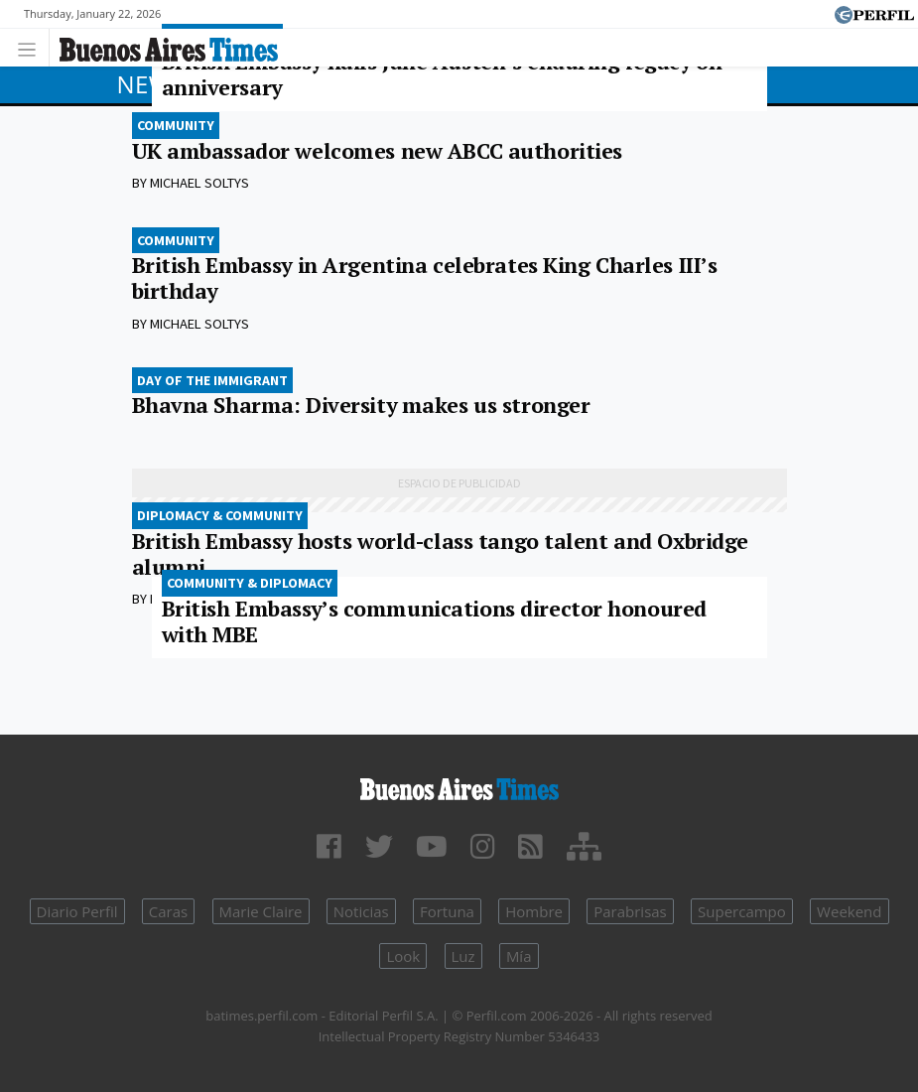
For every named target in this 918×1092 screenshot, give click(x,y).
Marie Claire (261, 911)
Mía (519, 956)
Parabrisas (630, 911)
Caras (168, 911)
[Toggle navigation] (32, 47)
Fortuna (447, 911)
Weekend (849, 911)
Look (403, 956)
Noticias (361, 911)
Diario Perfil (77, 911)
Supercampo (742, 911)
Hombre (534, 911)
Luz (463, 956)
